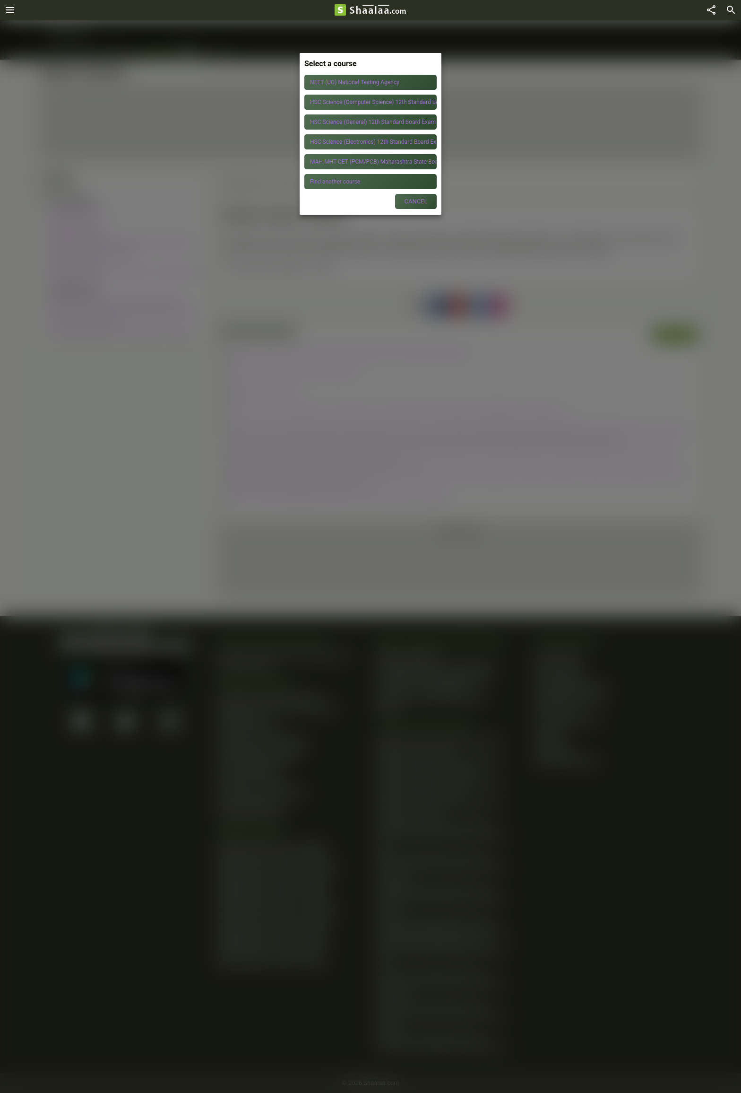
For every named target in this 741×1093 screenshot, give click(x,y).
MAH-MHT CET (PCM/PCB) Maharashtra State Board (373, 161)
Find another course (335, 181)
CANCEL (415, 201)
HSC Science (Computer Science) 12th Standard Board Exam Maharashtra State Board (373, 102)
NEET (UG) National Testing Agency (354, 82)
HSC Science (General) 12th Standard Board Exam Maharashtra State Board (373, 122)
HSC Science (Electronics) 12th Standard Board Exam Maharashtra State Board (373, 142)
